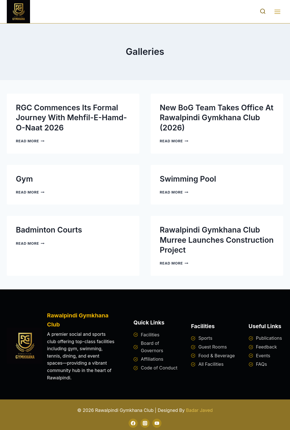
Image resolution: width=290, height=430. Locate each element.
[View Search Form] (263, 12)
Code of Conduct (159, 367)
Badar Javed (199, 410)
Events (263, 355)
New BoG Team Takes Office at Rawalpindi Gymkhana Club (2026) (217, 117)
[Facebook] (133, 422)
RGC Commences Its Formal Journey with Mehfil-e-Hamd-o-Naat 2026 (72, 117)
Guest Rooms (212, 346)
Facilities (150, 334)
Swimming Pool (188, 178)
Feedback (266, 346)
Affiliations (152, 359)
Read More (30, 141)
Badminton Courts (49, 230)
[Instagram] (145, 422)
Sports (205, 338)
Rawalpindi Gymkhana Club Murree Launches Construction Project (210, 239)
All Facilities (210, 364)
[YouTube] (156, 422)
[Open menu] (277, 12)
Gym (24, 178)
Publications (269, 338)
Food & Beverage (216, 355)
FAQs (261, 364)
